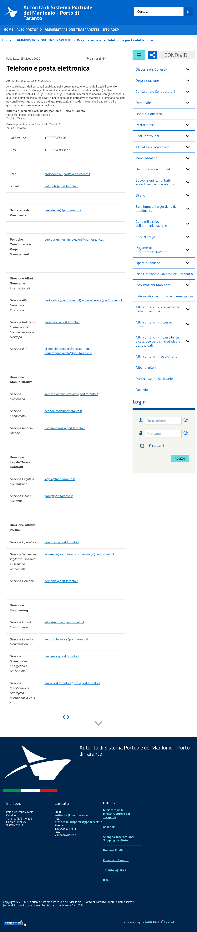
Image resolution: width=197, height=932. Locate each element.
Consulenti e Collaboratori (165, 91)
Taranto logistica (114, 870)
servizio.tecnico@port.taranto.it (66, 639)
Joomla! (8, 905)
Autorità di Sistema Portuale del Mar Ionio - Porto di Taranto (57, 13)
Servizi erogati (165, 236)
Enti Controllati (165, 136)
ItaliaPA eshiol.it (159, 922)
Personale (165, 102)
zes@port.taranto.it (57, 683)
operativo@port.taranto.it (61, 542)
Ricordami (151, 445)
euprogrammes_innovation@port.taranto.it (74, 239)
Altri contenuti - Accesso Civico (165, 324)
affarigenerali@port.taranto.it (102, 300)
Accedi (180, 458)
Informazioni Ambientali (165, 285)
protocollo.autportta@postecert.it (67, 174)
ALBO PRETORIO (29, 29)
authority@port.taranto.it (61, 186)
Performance (165, 124)
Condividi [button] (173, 55)
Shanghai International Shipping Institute (118, 839)
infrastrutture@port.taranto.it (64, 622)
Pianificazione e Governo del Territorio (164, 273)
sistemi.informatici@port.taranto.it (67, 348)
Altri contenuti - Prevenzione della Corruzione (165, 309)
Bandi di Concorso (149, 113)
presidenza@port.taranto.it (63, 210)
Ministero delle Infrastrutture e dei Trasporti (116, 813)
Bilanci (165, 195)
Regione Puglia (113, 850)
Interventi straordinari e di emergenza (164, 296)
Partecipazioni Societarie (154, 378)
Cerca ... (142, 12)
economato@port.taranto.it (63, 411)
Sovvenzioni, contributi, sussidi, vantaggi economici (165, 182)
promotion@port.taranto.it (62, 322)
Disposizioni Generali (165, 69)
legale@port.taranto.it (59, 479)
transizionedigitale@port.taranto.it (68, 353)
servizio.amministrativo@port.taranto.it (71, 394)
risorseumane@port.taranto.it (64, 428)
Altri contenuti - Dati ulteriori (157, 356)
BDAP (106, 880)
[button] (188, 69)
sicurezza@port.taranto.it (62, 554)
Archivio (142, 389)
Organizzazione (165, 80)
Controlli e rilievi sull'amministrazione (165, 223)
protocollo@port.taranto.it (62, 300)
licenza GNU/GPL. (73, 905)
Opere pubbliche (165, 263)
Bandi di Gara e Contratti (165, 169)
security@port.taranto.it (97, 554)
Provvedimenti (165, 158)
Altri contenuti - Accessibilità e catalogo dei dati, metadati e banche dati (165, 341)
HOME (8, 29)
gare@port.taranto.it (58, 496)
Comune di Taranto (116, 860)
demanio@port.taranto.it (61, 581)
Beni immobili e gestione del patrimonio (165, 208)
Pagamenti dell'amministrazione (165, 249)
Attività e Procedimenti (165, 147)
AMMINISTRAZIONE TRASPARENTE (72, 29)
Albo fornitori (146, 367)
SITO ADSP (110, 29)
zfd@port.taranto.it (87, 683)
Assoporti (109, 827)
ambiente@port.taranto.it (61, 656)
